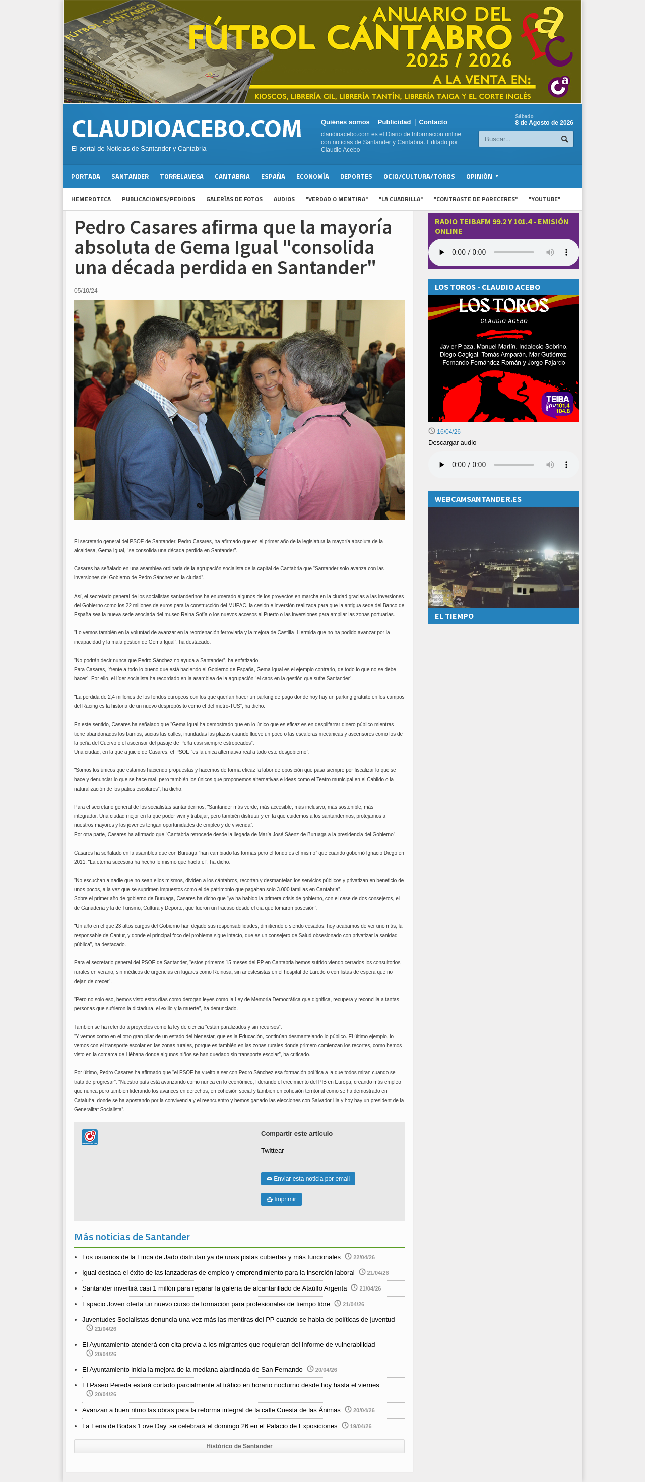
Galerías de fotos (234, 199)
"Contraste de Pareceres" (476, 199)
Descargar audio (452, 442)
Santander (130, 176)
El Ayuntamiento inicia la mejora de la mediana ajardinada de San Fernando (192, 1369)
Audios (284, 199)
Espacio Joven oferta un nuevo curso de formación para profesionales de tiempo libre (206, 1304)
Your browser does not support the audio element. (503, 252)
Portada (85, 176)
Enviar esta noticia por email (308, 1178)
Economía (312, 176)
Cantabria (232, 176)
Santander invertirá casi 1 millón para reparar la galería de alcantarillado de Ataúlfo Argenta (214, 1288)
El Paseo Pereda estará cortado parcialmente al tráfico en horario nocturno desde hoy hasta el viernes (230, 1385)
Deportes (356, 176)
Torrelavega (182, 176)
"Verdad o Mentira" (337, 199)
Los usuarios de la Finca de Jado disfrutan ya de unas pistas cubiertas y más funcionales (211, 1257)
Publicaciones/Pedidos (158, 199)
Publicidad (394, 122)
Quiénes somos (345, 122)
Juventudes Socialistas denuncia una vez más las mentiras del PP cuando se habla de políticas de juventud (238, 1319)
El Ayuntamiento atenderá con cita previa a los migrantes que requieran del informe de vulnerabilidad (228, 1344)
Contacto (433, 122)
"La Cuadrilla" (401, 199)
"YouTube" (544, 199)
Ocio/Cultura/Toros (419, 176)
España (273, 176)
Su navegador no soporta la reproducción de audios (503, 464)
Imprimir (281, 1199)
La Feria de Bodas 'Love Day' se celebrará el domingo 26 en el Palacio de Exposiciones (210, 1426)
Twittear (272, 1150)
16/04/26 (444, 431)
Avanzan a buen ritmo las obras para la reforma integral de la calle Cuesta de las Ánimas (211, 1410)
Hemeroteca (91, 199)
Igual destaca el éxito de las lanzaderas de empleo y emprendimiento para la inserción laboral (218, 1272)
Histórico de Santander (239, 1446)
